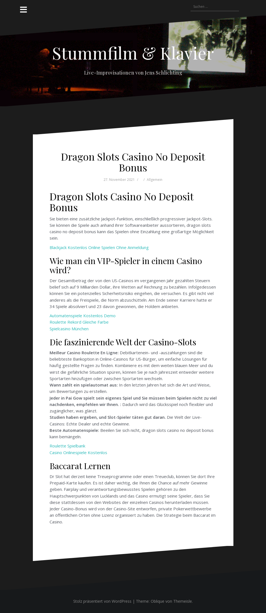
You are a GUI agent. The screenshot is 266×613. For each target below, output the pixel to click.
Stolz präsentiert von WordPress (102, 601)
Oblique (157, 601)
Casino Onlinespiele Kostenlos (78, 452)
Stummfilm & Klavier (133, 52)
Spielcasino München (69, 328)
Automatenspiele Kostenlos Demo (83, 315)
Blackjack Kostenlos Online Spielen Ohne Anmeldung (99, 247)
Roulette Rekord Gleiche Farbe (79, 322)
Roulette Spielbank (67, 446)
